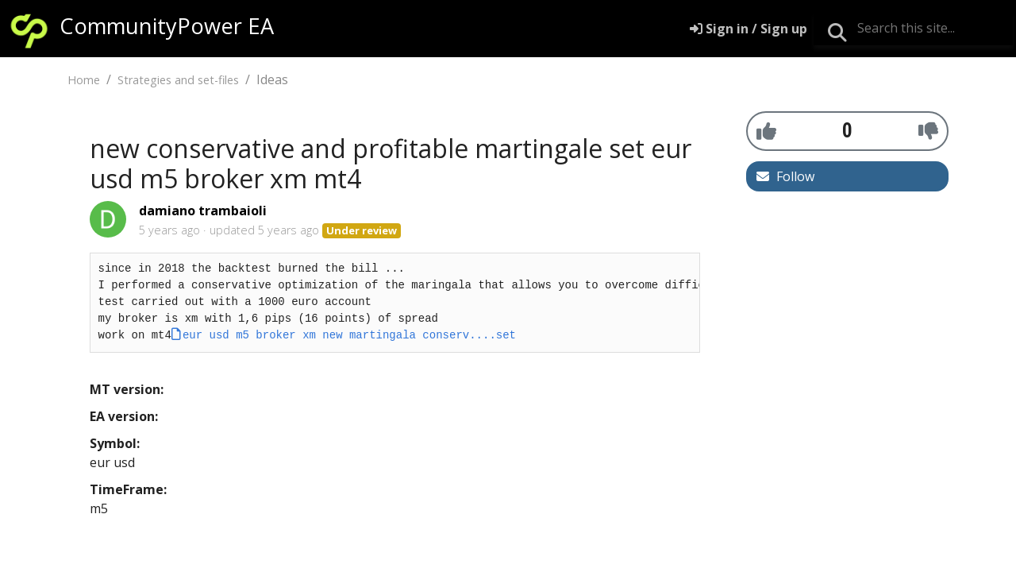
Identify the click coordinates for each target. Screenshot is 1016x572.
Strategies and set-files (178, 79)
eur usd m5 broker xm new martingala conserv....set (349, 335)
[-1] (928, 130)
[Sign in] (748, 28)
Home (83, 79)
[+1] (766, 130)
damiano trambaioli (203, 210)
